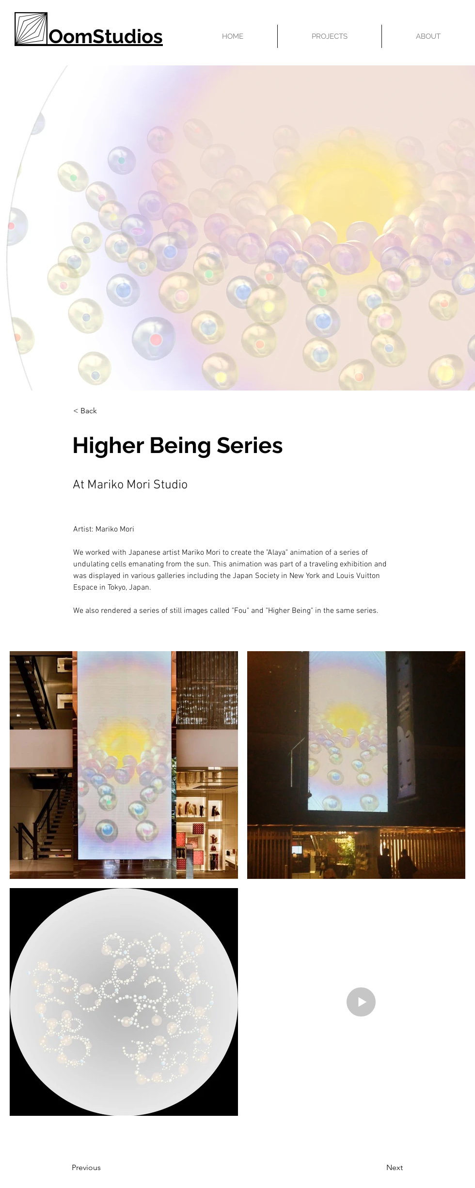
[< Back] (105, 411)
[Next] (370, 1167)
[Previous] (111, 1167)
